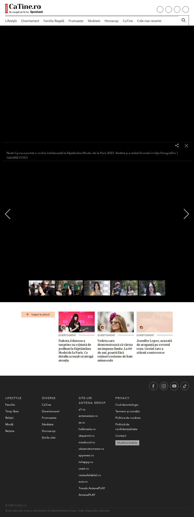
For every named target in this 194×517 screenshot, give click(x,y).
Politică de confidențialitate (126, 426)
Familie (10, 405)
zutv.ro (83, 482)
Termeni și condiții (127, 411)
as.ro (82, 422)
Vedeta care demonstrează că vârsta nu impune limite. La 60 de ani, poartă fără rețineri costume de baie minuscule (115, 350)
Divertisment (30, 21)
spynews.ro (86, 455)
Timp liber (12, 411)
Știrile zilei (49, 438)
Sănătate (94, 21)
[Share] (177, 145)
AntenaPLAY (87, 495)
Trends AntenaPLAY (92, 488)
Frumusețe (76, 21)
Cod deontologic (127, 405)
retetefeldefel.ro (90, 475)
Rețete (9, 431)
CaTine (128, 21)
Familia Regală (54, 21)
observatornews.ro (91, 449)
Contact (120, 436)
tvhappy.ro (86, 462)
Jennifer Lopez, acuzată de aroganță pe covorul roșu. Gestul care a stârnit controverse (154, 346)
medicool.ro (87, 442)
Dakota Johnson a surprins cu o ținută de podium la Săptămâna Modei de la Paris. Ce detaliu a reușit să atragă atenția (76, 350)
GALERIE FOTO (17, 158)
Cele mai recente (149, 21)
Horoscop (111, 21)
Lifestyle (11, 21)
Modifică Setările (127, 443)
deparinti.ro (87, 436)
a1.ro (82, 409)
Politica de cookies (128, 418)
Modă (9, 424)
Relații (9, 418)
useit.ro (84, 469)
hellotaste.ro (87, 429)
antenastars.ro (88, 416)
